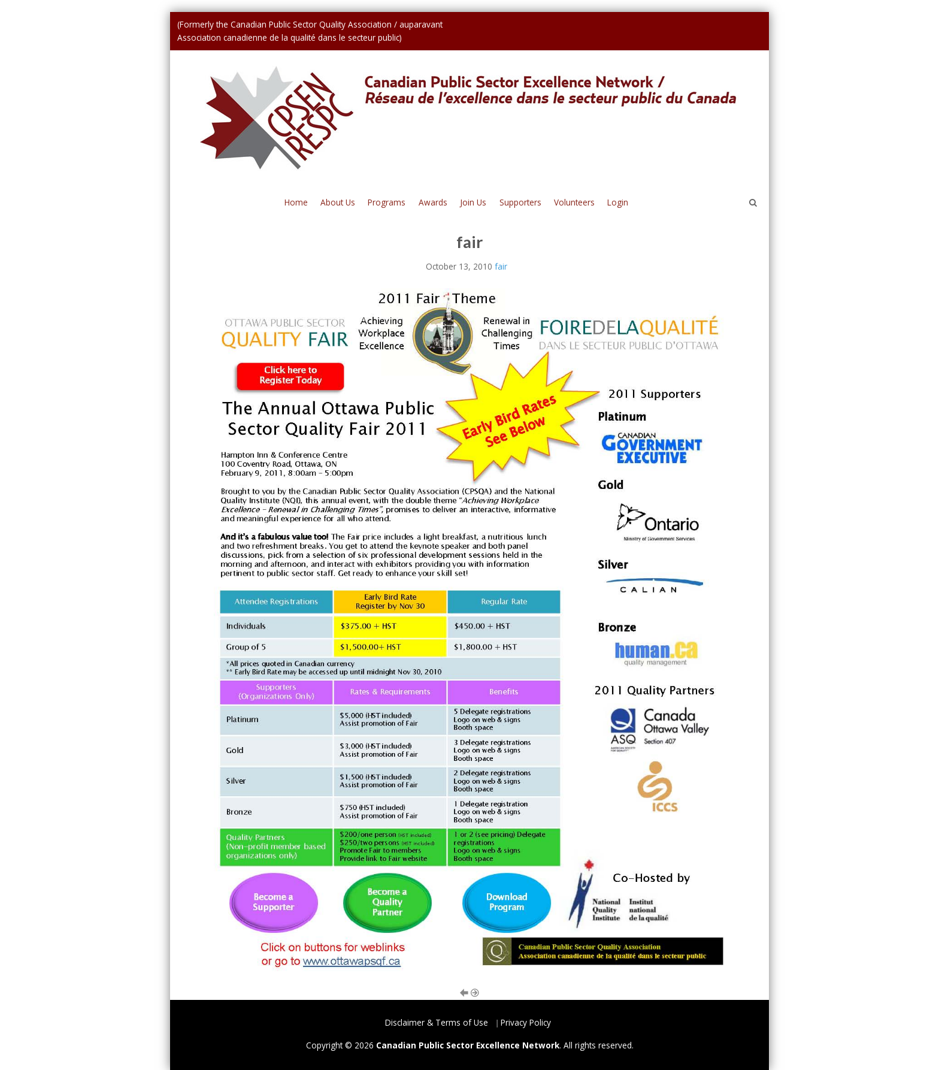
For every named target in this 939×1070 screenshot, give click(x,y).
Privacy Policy (526, 1022)
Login (617, 202)
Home (296, 202)
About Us (337, 202)
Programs (386, 202)
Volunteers (574, 202)
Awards (433, 202)
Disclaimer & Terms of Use (436, 1022)
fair (501, 266)
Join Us (473, 202)
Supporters (520, 202)
